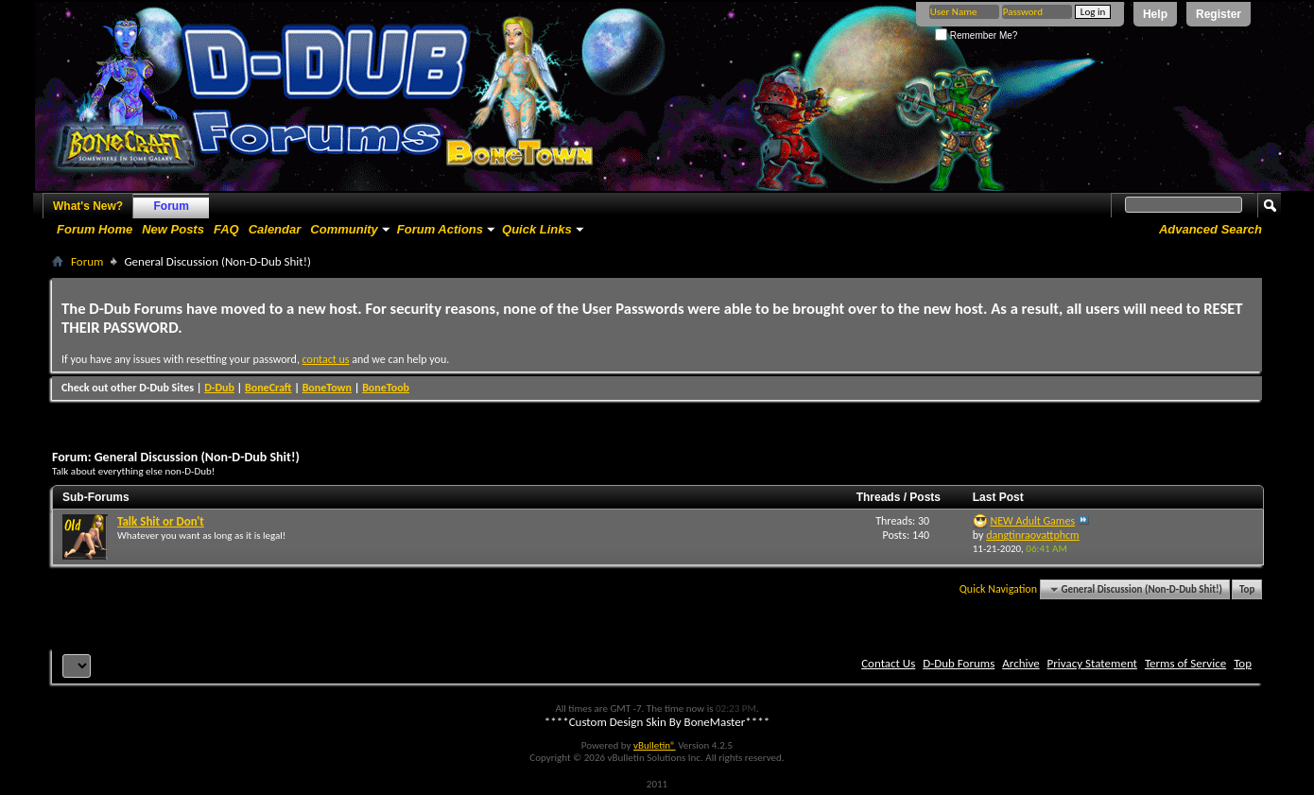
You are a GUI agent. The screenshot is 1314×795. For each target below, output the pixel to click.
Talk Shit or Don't (160, 521)
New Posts (173, 229)
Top (1246, 589)
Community (344, 229)
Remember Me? (976, 35)
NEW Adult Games (1033, 520)
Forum (171, 206)
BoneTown (327, 387)
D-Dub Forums (958, 663)
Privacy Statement (1092, 663)
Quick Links (537, 229)
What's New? (88, 206)
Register (1218, 14)
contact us (326, 359)
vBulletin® (654, 745)
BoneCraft (268, 387)
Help (1155, 14)
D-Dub (219, 387)
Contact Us (888, 663)
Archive (1020, 663)
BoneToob (385, 387)
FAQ (226, 229)
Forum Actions (440, 229)
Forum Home (94, 229)
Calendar (275, 229)
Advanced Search (1210, 229)
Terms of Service (1185, 663)
